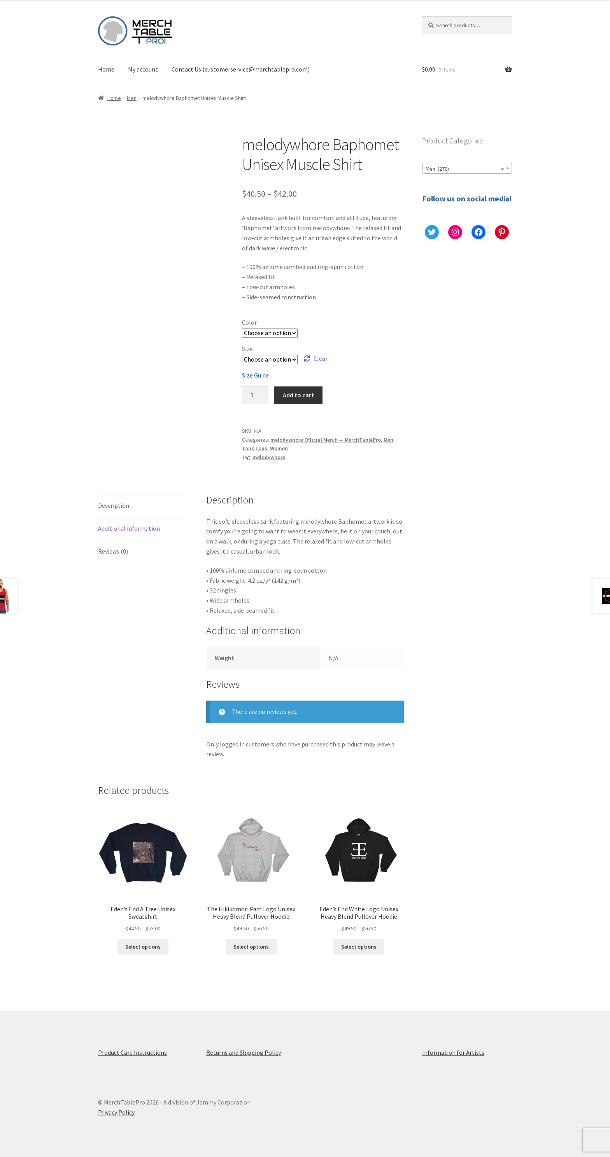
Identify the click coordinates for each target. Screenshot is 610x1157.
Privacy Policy (116, 1112)
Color (249, 322)
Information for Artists (453, 1052)
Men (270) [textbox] (465, 168)
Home (106, 69)
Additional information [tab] (129, 528)
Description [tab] (113, 505)
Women (279, 448)
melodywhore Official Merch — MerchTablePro (325, 439)
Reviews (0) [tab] (113, 551)
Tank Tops (254, 448)
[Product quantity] (255, 395)
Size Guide (255, 375)
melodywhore (268, 457)
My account (143, 69)
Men (132, 97)
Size (247, 349)
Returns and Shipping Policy (243, 1052)
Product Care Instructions (132, 1052)
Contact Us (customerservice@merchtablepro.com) (241, 69)
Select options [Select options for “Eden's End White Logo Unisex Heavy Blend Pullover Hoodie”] (359, 946)
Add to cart (298, 395)
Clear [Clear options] (321, 358)
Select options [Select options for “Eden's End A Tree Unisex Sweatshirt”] (143, 946)
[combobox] (467, 168)
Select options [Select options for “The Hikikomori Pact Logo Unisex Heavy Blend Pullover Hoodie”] (251, 946)
